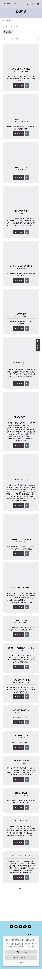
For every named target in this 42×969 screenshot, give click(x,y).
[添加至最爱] (27, 85)
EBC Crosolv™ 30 (21, 710)
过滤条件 (8, 32)
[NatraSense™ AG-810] (21, 524)
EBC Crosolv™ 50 (21, 735)
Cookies (31, 946)
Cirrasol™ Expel (21, 167)
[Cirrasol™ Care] (21, 196)
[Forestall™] (21, 299)
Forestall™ (21, 314)
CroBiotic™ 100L (21, 479)
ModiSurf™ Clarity (21, 680)
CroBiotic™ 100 (21, 417)
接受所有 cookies (21, 952)
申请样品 (19, 85)
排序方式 (6, 38)
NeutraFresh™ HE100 (21, 587)
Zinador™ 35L (21, 620)
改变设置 (21, 962)
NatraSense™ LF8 (21, 362)
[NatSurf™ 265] (21, 104)
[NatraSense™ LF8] (21, 347)
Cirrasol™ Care (21, 211)
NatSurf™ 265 (21, 119)
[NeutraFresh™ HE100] (21, 572)
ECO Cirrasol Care (21, 856)
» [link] (37, 888)
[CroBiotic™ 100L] (21, 464)
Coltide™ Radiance (21, 69)
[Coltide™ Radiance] (21, 54)
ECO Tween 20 (21, 820)
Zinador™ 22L (21, 793)
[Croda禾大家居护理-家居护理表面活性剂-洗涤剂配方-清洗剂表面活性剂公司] (12, 3)
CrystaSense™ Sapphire (21, 266)
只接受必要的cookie (21, 958)
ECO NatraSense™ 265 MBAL (21, 648)
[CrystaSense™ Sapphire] (21, 251)
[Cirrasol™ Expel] (21, 152)
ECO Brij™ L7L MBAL (21, 761)
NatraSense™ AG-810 (21, 539)
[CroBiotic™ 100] (21, 402)
